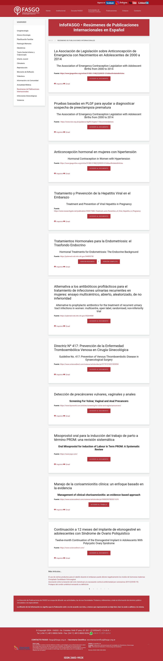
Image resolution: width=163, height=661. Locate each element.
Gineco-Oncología (23, 35)
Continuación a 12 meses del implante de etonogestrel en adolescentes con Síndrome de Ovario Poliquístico (97, 531)
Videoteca (21, 76)
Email (66, 84)
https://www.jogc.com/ (69, 454)
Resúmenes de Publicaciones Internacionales (28, 90)
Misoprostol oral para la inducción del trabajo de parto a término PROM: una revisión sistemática (96, 438)
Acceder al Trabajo (99, 504)
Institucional (60, 11)
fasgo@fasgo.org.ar (57, 640)
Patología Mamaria (24, 44)
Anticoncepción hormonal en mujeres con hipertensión (95, 152)
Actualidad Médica (24, 85)
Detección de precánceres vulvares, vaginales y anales (95, 394)
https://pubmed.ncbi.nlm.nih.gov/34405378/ (77, 256)
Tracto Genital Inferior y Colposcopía (26, 53)
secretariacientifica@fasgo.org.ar (101, 640)
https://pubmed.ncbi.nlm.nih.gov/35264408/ (77, 316)
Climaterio (21, 63)
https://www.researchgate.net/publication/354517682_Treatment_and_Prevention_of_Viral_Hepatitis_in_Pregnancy (97, 211)
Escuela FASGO (77, 11)
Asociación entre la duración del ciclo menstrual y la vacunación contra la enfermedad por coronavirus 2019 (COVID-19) (93, 582)
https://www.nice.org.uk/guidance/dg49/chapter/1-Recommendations (87, 122)
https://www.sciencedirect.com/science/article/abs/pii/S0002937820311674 (89, 499)
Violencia (20, 100)
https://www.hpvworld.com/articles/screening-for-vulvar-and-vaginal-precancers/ (90, 406)
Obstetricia (21, 48)
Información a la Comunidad (27, 81)
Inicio (50, 40)
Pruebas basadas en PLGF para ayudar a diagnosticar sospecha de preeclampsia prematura (94, 105)
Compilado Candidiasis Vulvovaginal (62, 579)
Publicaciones (111, 11)
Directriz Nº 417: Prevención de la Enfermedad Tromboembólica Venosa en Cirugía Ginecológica (91, 348)
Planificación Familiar (25, 39)
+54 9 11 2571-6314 (101, 633)
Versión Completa (110, 261)
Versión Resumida (87, 261)
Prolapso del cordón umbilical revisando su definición (68, 584)
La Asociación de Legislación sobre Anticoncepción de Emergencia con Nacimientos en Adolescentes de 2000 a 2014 (97, 55)
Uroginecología (22, 31)
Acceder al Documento (99, 78)
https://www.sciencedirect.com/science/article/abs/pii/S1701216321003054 (89, 364)
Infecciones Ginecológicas (27, 96)
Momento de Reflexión (25, 72)
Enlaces (125, 11)
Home (48, 11)
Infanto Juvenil (22, 59)
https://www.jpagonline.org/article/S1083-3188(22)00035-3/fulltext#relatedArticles (92, 73)
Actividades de (94, 11)
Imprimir (58, 84)
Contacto (137, 11)
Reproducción (22, 68)
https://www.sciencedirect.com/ (72, 548)
